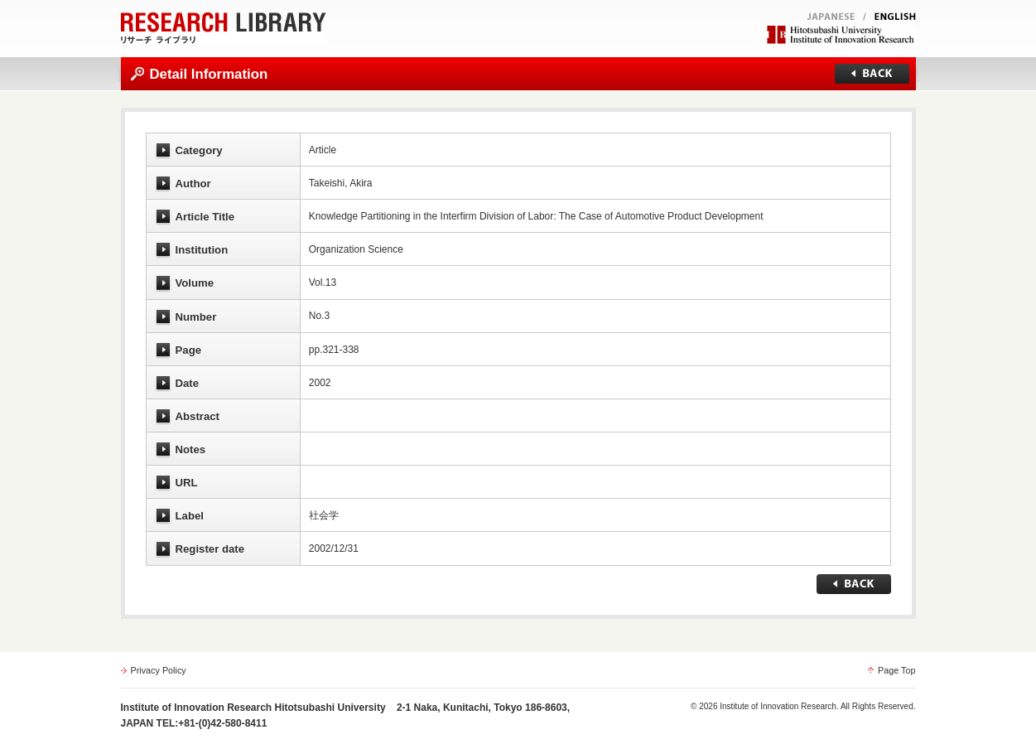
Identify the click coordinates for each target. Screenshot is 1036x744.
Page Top (896, 670)
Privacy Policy (158, 670)
